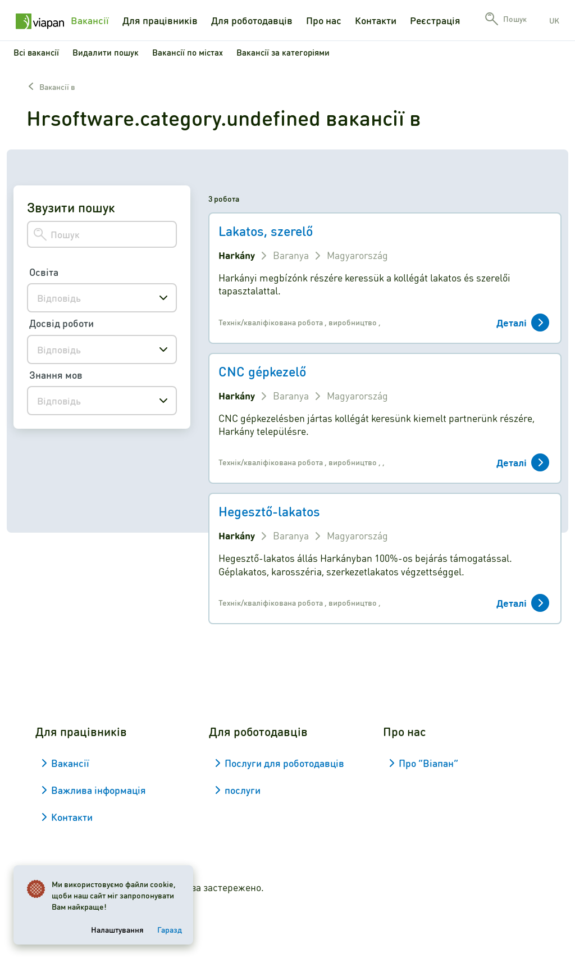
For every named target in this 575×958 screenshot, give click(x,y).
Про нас (323, 20)
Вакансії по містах (187, 52)
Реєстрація (435, 20)
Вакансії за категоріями (283, 52)
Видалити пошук (105, 52)
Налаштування (117, 929)
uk (554, 20)
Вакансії (90, 20)
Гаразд (169, 929)
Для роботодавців (252, 20)
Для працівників (160, 20)
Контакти (375, 20)
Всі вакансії (36, 52)
